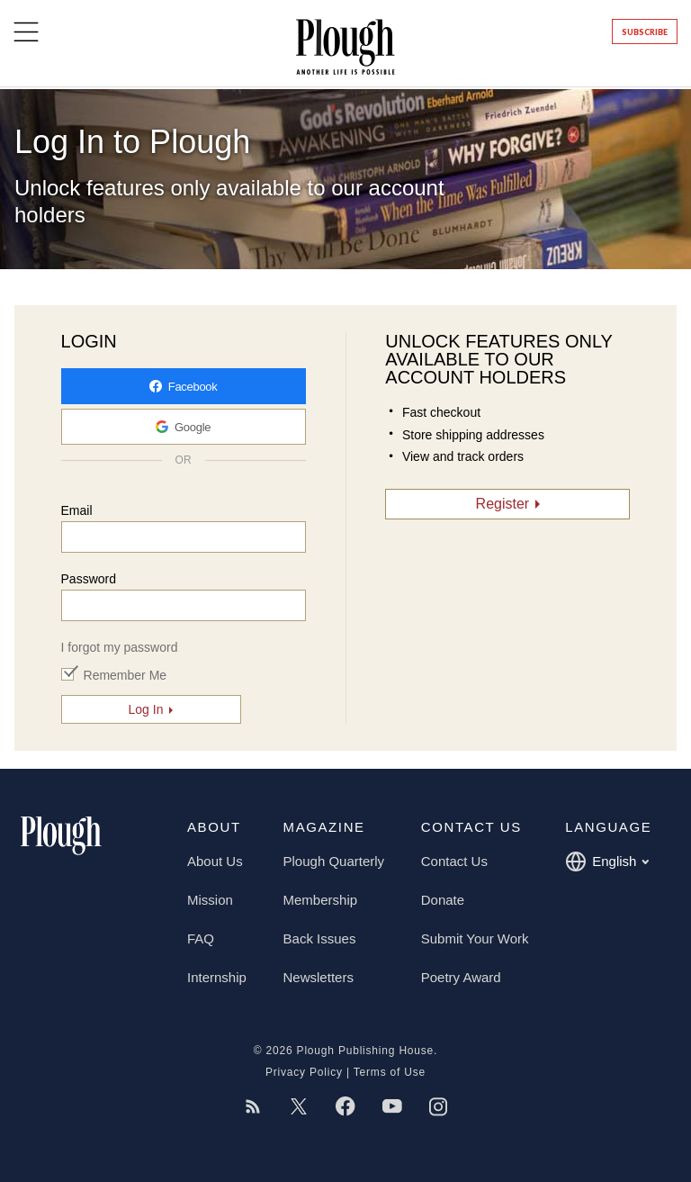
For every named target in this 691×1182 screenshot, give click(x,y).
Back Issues (319, 938)
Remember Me (125, 675)
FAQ (200, 938)
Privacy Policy (304, 1072)
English (607, 861)
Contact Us (454, 861)
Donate (442, 899)
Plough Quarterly (334, 861)
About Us (215, 861)
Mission (210, 899)
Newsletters (318, 977)
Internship (217, 977)
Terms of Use (390, 1072)
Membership (320, 899)
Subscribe (645, 32)
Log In (146, 709)
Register (503, 503)
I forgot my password (119, 647)
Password (88, 579)
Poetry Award (461, 977)
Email (77, 510)
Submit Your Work (475, 938)
